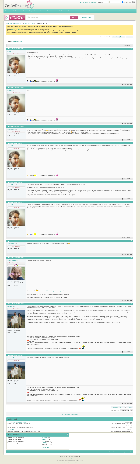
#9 (131, 303)
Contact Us (112, 452)
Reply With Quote (127, 84)
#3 (131, 126)
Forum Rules (45, 447)
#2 (131, 87)
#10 (131, 355)
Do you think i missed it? (14, 426)
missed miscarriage (16, 41)
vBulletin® (70, 459)
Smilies (44, 439)
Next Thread (74, 414)
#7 (131, 241)
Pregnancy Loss (29, 23)
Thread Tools (127, 45)
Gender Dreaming (120, 452)
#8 (131, 257)
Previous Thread (65, 414)
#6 (131, 202)
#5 (131, 182)
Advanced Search (86, 17)
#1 (131, 48)
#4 (131, 143)
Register (93, 2)
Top (131, 410)
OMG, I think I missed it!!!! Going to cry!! (18, 422)
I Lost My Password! (85, 2)
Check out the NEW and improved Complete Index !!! (53, 291)
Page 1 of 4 (116, 37)
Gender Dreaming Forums (19, 4)
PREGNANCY (18, 23)
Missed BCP (10, 429)
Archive (127, 452)
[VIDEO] (44, 443)
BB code (44, 437)
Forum (10, 23)
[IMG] (43, 441)
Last (130, 37)
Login (19, 29)
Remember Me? (126, 2)
